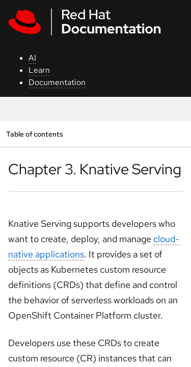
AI (32, 58)
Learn (39, 70)
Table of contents (34, 134)
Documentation (57, 82)
